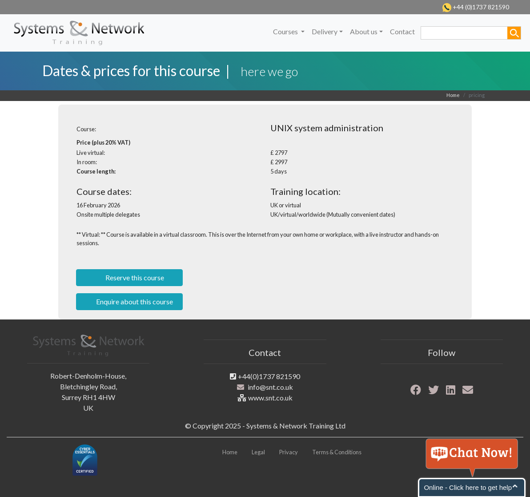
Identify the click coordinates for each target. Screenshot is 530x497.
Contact (402, 31)
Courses (286, 31)
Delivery (324, 31)
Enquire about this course (134, 301)
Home (453, 95)
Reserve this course (134, 277)
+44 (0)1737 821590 (480, 7)
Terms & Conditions (336, 452)
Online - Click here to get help (468, 487)
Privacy (288, 452)
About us (363, 31)
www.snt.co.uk (270, 397)
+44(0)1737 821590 (269, 376)
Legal (258, 452)
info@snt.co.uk (270, 387)
